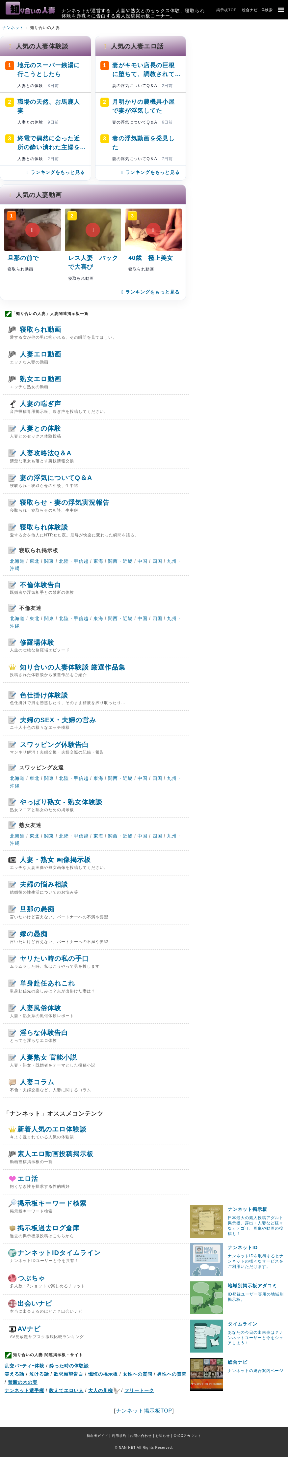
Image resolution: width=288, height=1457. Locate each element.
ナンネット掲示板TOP (144, 1411)
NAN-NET (127, 1447)
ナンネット (13, 27)
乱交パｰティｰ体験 (24, 1365)
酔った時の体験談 (69, 1365)
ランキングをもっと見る (55, 172)
